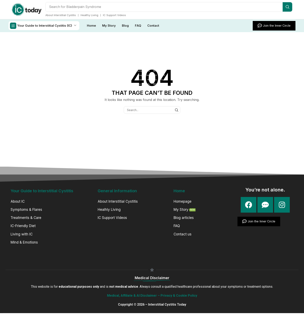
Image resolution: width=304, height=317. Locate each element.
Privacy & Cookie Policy (179, 295)
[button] (274, 25)
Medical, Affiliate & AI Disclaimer (132, 295)
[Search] (287, 7)
